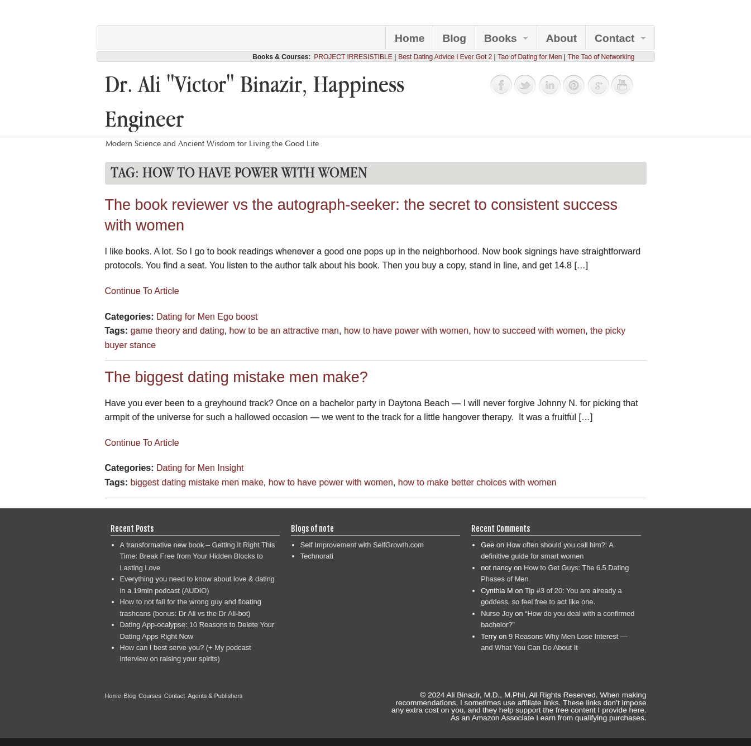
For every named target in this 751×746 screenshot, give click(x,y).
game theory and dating (177, 330)
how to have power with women (406, 330)
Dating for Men (185, 316)
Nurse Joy (497, 613)
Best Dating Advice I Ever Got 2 (445, 57)
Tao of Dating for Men (530, 57)
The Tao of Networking (601, 57)
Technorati (316, 556)
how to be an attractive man (284, 330)
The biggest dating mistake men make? (236, 377)
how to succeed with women (529, 330)
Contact (614, 38)
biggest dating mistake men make (196, 482)
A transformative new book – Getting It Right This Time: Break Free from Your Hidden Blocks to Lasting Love (197, 556)
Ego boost (237, 316)
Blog (454, 38)
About (561, 38)
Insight (230, 468)
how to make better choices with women (477, 482)
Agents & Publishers (215, 695)
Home (409, 38)
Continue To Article (142, 291)
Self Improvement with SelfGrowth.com (362, 545)
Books (500, 38)
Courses (149, 695)
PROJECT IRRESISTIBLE (353, 57)
